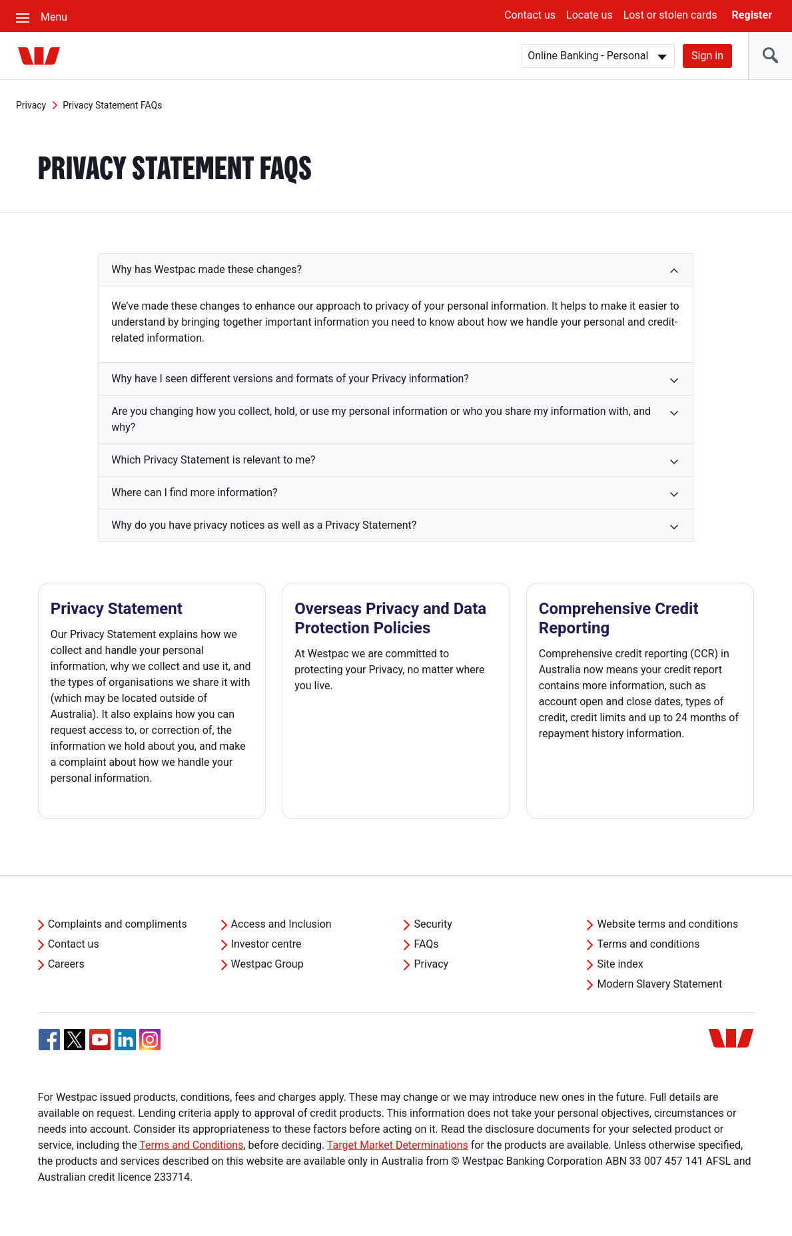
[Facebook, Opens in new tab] (49, 1039)
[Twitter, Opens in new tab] (74, 1039)
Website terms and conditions (667, 924)
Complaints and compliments (117, 924)
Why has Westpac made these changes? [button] (206, 269)
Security (433, 924)
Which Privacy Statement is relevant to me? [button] (213, 460)
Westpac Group (267, 964)
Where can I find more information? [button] (194, 492)
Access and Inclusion (281, 924)
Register (752, 15)
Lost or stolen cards (670, 15)
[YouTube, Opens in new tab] (100, 1039)
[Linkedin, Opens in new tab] (125, 1039)
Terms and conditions (648, 944)
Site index (620, 964)
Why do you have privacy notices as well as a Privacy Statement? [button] (263, 525)
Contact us (530, 15)
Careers (66, 964)
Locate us (589, 15)
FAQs (426, 944)
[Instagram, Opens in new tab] (150, 1046)
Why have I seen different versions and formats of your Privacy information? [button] (290, 378)
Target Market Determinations (397, 1145)
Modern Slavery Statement (659, 984)
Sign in (707, 55)
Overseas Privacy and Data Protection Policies (390, 618)
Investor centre (266, 944)
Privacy (31, 105)
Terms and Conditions (191, 1145)
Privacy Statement (117, 608)
